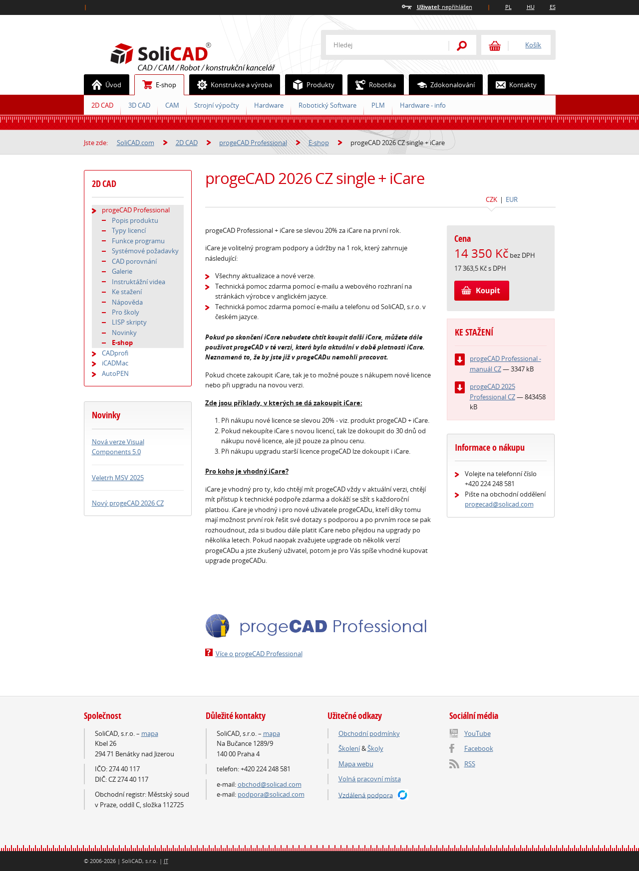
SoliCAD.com (208, 55)
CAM (172, 105)
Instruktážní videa (138, 281)
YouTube (477, 733)
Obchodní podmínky (369, 733)
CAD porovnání (134, 261)
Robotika (372, 85)
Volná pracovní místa (369, 778)
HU (531, 6)
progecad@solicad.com (499, 504)
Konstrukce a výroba (231, 85)
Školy (375, 748)
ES (553, 6)
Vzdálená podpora (365, 794)
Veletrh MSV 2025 (118, 477)
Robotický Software (327, 105)
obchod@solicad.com (270, 784)
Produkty (310, 85)
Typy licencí (129, 230)
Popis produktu (135, 220)
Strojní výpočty (216, 105)
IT (166, 861)
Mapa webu (355, 763)
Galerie (122, 271)
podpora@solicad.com (271, 794)
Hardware (269, 105)
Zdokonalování (442, 85)
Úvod (102, 85)
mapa (149, 733)
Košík (533, 44)
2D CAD (102, 105)
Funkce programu (138, 240)
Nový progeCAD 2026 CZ (128, 503)
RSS (469, 763)
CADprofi (115, 352)
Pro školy (125, 312)
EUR (512, 199)
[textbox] (380, 45)
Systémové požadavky (145, 250)
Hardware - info (423, 105)
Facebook (478, 748)
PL (508, 6)
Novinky (124, 332)
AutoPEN (115, 373)
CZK (491, 199)
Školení (349, 748)
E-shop (155, 85)
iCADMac (115, 362)
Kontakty (512, 85)
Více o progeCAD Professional (259, 653)
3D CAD (139, 105)
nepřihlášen (444, 6)
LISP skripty (129, 322)
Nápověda (127, 302)
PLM (378, 105)
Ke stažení (127, 291)
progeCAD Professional (253, 142)
